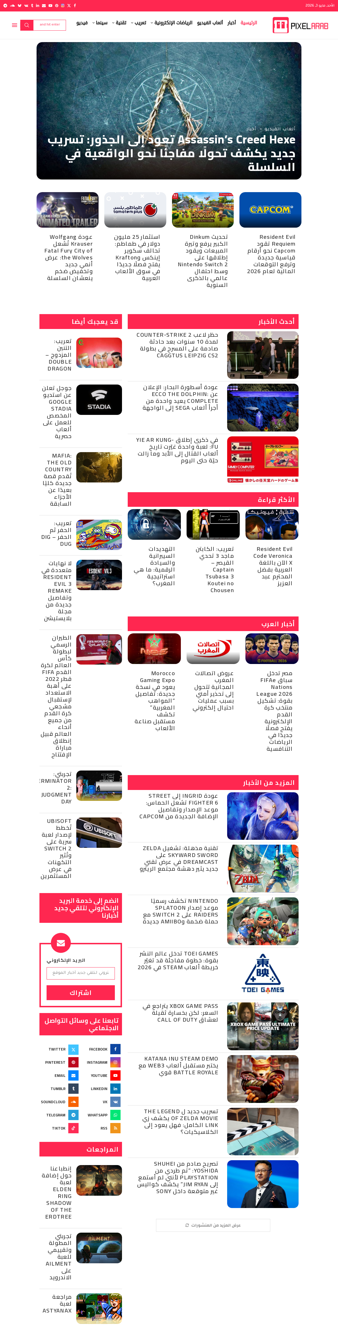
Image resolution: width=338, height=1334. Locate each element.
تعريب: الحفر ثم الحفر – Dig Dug (56, 533)
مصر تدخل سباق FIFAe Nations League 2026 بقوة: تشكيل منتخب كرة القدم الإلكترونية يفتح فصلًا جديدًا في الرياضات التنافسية (274, 711)
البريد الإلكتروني (66, 960)
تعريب (140, 22)
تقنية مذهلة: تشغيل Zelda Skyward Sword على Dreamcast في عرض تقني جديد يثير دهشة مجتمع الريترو (179, 858)
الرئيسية (249, 22)
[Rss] (102, 1128)
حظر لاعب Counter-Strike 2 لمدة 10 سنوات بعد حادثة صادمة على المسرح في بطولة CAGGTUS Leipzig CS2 (177, 344)
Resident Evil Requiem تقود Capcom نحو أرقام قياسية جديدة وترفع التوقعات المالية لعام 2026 (271, 253)
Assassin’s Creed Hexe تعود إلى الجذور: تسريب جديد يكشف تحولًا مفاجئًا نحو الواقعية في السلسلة (171, 153)
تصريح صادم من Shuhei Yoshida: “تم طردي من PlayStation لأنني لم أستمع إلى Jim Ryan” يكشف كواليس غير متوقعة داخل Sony (177, 1177)
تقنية (121, 22)
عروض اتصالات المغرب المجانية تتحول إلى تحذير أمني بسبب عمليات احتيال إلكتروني (213, 690)
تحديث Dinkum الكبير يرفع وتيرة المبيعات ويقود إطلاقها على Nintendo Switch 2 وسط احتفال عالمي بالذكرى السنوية (203, 260)
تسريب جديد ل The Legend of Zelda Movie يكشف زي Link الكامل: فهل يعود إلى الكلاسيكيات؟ (180, 1121)
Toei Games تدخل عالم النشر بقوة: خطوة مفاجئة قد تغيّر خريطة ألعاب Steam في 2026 (178, 960)
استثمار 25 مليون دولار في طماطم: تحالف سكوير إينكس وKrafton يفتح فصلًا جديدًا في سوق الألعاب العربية (137, 257)
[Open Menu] (14, 25)
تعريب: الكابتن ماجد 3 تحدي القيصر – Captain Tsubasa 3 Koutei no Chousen (215, 569)
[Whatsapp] (102, 1115)
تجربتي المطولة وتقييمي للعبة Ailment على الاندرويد (59, 1256)
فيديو (82, 22)
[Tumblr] (32, 5)
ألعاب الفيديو (210, 22)
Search (26, 25)
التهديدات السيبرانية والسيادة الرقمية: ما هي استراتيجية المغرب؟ (154, 565)
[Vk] (26, 5)
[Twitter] (69, 5)
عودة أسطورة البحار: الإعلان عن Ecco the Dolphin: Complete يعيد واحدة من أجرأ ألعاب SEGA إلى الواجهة (181, 397)
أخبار (231, 22)
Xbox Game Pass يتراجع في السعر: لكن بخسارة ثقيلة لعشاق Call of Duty (181, 1012)
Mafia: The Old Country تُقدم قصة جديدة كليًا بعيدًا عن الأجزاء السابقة (57, 479)
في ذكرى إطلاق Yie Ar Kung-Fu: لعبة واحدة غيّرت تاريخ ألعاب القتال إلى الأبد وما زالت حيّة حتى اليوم (177, 450)
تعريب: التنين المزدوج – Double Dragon (58, 355)
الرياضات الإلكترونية (173, 22)
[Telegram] (5, 5)
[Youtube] (50, 5)
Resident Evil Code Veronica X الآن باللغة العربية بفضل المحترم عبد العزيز (273, 565)
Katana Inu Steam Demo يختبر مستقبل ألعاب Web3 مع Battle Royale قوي (179, 1065)
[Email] (44, 5)
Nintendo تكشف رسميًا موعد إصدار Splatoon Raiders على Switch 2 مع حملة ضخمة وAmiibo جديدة (181, 911)
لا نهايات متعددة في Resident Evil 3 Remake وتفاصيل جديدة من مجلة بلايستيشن (56, 590)
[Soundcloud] (12, 5)
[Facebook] (75, 5)
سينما (102, 22)
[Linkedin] (37, 5)
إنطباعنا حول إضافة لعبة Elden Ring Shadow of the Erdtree (57, 1192)
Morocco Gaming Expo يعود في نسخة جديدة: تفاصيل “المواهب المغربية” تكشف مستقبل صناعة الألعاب (155, 700)
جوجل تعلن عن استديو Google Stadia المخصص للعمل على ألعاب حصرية (57, 412)
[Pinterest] (56, 5)
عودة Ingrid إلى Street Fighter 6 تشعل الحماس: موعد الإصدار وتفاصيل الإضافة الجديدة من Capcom (178, 805)
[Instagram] (62, 5)
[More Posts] (213, 1225)
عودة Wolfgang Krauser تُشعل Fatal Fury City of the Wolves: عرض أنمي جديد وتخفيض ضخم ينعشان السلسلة (68, 257)
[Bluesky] (19, 5)
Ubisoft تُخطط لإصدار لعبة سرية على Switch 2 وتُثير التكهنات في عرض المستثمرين (56, 848)
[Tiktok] (59, 1128)
